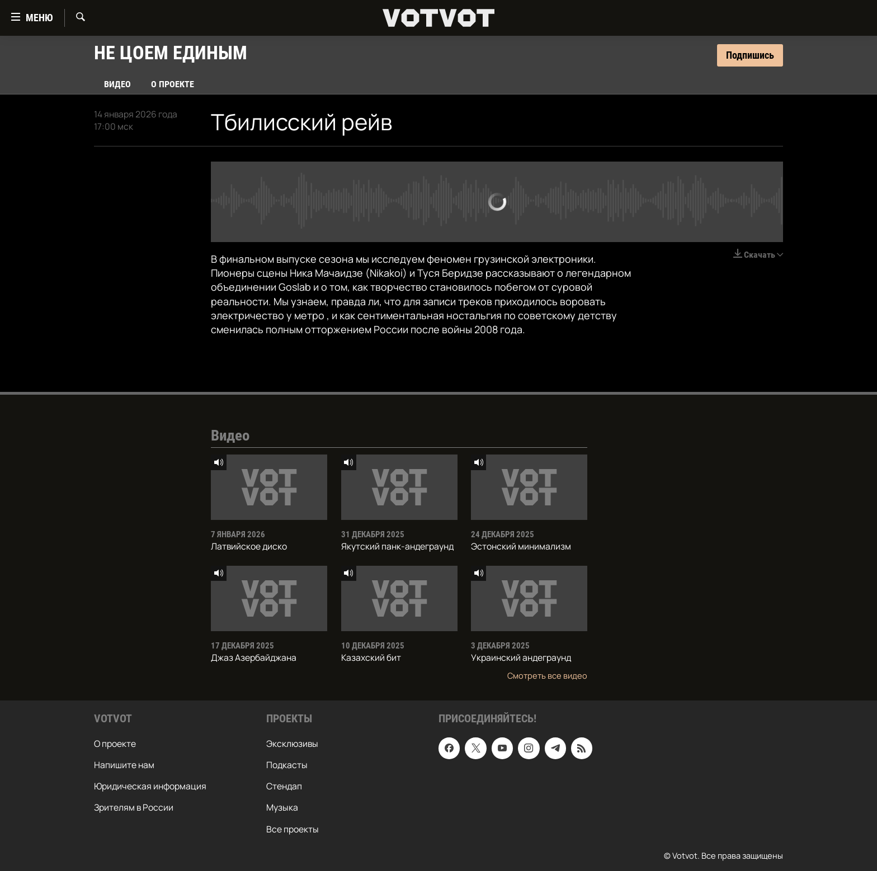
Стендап (284, 786)
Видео (117, 84)
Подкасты (287, 765)
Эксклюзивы (292, 743)
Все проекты (292, 828)
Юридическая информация (150, 786)
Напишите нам (124, 765)
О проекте (172, 84)
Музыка (282, 807)
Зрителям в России (133, 807)
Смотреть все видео (547, 675)
